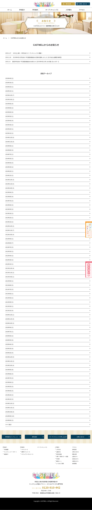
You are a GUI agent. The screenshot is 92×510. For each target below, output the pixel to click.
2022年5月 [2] (9, 251)
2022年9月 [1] (9, 239)
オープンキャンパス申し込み (57, 437)
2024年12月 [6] (9, 137)
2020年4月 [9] (9, 344)
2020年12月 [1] (9, 315)
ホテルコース (24, 449)
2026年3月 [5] (9, 82)
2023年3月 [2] (9, 213)
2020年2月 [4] (9, 353)
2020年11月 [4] (9, 319)
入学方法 (58, 449)
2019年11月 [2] (9, 361)
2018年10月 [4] (9, 412)
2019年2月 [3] (9, 395)
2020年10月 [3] (9, 323)
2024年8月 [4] (9, 150)
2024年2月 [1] (9, 171)
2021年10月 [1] (9, 277)
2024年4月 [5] (9, 163)
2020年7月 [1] (9, 332)
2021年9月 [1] (9, 281)
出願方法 (58, 452)
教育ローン (59, 461)
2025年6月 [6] (9, 112)
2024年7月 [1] (9, 154)
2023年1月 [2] (9, 222)
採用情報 (74, 463)
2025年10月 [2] (9, 99)
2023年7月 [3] (9, 201)
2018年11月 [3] (9, 408)
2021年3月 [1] (9, 306)
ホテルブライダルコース (27, 454)
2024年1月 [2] (9, 175)
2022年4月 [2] (9, 256)
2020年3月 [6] (9, 348)
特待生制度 (59, 454)
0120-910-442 (51, 488)
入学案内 (69, 10)
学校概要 (6, 449)
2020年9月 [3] (9, 327)
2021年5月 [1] (9, 298)
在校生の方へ (75, 459)
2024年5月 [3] (9, 158)
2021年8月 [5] (9, 285)
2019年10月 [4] (9, 365)
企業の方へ (75, 456)
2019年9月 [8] (9, 370)
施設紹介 (6, 454)
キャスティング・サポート (10, 452)
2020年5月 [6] (9, 340)
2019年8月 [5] (9, 374)
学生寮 (57, 459)
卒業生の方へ (75, 461)
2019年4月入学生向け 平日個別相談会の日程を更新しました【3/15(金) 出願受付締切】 (33, 57)
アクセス (82, 10)
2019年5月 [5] (9, 386)
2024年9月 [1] (9, 146)
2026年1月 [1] (9, 91)
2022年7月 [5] (9, 247)
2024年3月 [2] (9, 167)
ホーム (9, 10)
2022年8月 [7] (9, 243)
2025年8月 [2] (9, 108)
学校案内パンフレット (11, 437)
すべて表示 (8, 424)
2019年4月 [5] (9, 391)
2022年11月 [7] (9, 230)
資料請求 (34, 437)
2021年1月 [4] (9, 310)
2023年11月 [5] (9, 184)
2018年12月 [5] (9, 403)
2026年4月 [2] (9, 78)
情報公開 (74, 454)
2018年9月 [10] (9, 416)
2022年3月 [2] (9, 260)
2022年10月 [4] (9, 234)
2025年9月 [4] (9, 104)
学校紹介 (22, 10)
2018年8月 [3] (9, 420)
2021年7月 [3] (9, 289)
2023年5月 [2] (9, 209)
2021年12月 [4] (9, 268)
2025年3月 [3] (9, 125)
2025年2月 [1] (9, 129)
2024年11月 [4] (9, 142)
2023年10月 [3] (9, 188)
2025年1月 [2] (9, 133)
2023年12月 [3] (9, 180)
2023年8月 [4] (9, 196)
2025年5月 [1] (9, 116)
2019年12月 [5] (9, 357)
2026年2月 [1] (9, 87)
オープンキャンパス (51, 10)
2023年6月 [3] (9, 205)
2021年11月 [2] (9, 272)
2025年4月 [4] (9, 120)
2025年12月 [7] (9, 95)
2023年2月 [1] (9, 218)
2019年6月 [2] (9, 382)
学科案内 (35, 10)
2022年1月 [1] (9, 264)
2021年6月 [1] (9, 294)
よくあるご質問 (60, 463)
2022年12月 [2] (9, 226)
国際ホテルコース (25, 452)
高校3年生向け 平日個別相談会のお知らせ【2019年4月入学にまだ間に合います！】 (32, 61)
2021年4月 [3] (9, 302)
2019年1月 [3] (9, 399)
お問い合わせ (80, 437)
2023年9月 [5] (9, 192)
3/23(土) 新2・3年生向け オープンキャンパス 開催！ (23, 53)
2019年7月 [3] (9, 378)
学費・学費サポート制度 (62, 456)
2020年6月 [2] (9, 336)
